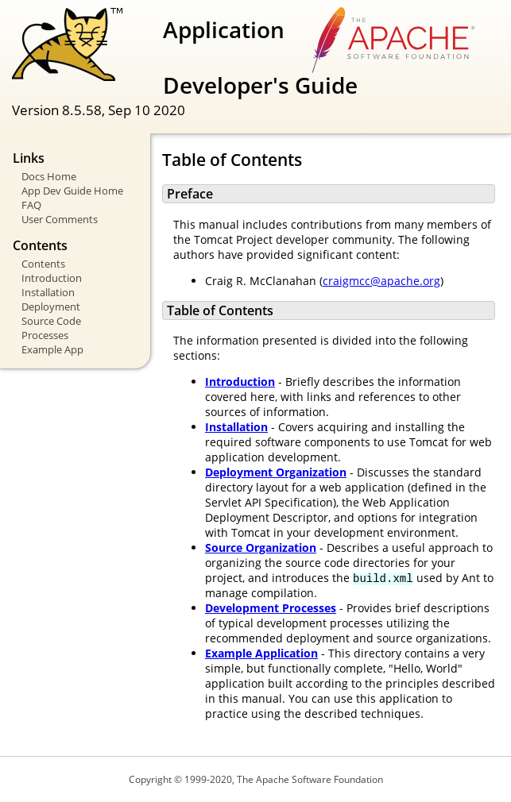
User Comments (59, 219)
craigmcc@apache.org (381, 280)
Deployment (50, 306)
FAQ (31, 205)
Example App (52, 349)
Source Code (51, 321)
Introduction (51, 278)
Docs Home (48, 176)
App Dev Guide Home (72, 190)
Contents (43, 263)
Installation (48, 292)
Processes (44, 335)
